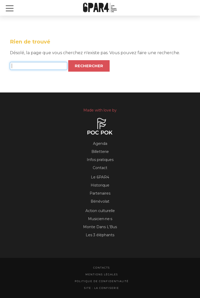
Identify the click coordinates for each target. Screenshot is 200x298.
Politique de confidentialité (102, 281)
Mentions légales (101, 274)
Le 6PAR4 (100, 177)
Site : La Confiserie (101, 288)
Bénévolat (100, 201)
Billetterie (100, 151)
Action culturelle (100, 210)
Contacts (101, 267)
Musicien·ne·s (100, 218)
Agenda (100, 143)
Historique (100, 185)
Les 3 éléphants (100, 235)
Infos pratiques (100, 159)
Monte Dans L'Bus (100, 227)
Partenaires (100, 193)
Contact (100, 167)
